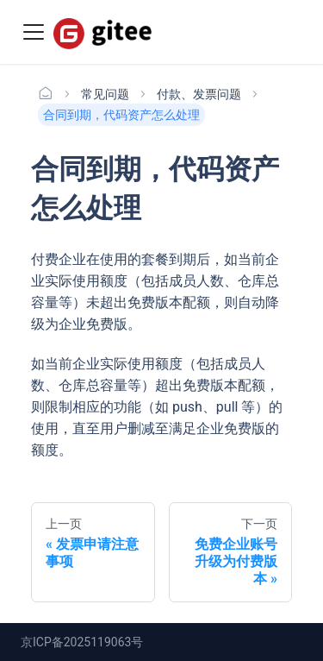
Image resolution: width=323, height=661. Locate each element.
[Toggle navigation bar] (34, 32)
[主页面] (45, 94)
